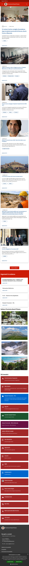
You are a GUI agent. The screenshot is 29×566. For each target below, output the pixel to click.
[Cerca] (26, 4)
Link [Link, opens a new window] (25, 559)
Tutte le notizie (14, 267)
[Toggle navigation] (2, 4)
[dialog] (14, 559)
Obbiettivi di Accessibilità (6, 547)
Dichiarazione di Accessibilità (7, 551)
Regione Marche (5, 1)
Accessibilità (4, 549)
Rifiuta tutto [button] (18, 561)
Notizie (5, 26)
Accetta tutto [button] (10, 561)
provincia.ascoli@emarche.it (9, 541)
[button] (14, 564)
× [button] (27, 554)
